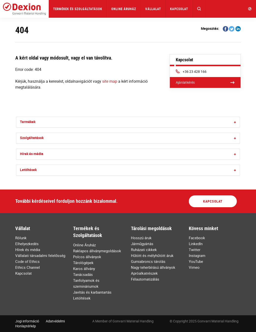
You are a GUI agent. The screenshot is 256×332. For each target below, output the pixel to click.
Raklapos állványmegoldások (97, 250)
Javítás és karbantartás (92, 292)
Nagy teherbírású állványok (153, 267)
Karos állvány (84, 268)
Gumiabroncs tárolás (148, 261)
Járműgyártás (142, 243)
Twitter (194, 249)
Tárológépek (83, 262)
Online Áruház (123, 9)
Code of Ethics (27, 261)
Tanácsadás (83, 274)
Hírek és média (31, 153)
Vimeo (194, 267)
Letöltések (28, 169)
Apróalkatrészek (144, 273)
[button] (199, 9)
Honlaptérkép (25, 326)
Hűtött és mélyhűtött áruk (152, 255)
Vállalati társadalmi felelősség (40, 255)
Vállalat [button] (153, 9)
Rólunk (21, 237)
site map (109, 81)
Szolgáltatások (32, 137)
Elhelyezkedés (27, 243)
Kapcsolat (179, 9)
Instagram (197, 255)
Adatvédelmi (55, 321)
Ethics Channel (27, 267)
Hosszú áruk (141, 237)
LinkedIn (196, 243)
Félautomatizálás (145, 279)
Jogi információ (27, 321)
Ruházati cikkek (144, 249)
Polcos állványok (87, 256)
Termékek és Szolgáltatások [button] (77, 9)
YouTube (196, 261)
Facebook (197, 237)
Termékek (27, 121)
